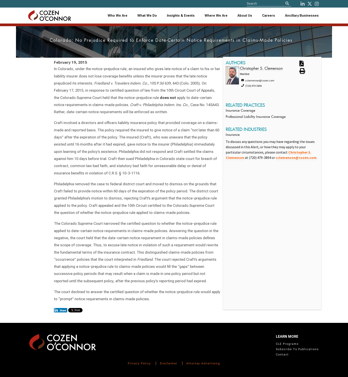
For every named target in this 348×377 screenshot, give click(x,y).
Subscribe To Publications (297, 349)
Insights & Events (181, 16)
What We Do (147, 16)
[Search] (287, 3)
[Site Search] (269, 3)
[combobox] (181, 15)
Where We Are (216, 16)
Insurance (233, 135)
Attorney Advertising (203, 363)
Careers (268, 16)
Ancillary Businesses (302, 16)
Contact (282, 354)
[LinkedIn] (302, 4)
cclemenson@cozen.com (296, 157)
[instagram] (317, 4)
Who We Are (117, 16)
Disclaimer (168, 363)
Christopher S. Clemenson (261, 69)
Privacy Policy (139, 363)
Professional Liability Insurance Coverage (256, 117)
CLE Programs (287, 343)
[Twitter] (309, 4)
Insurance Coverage (240, 111)
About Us (244, 16)
